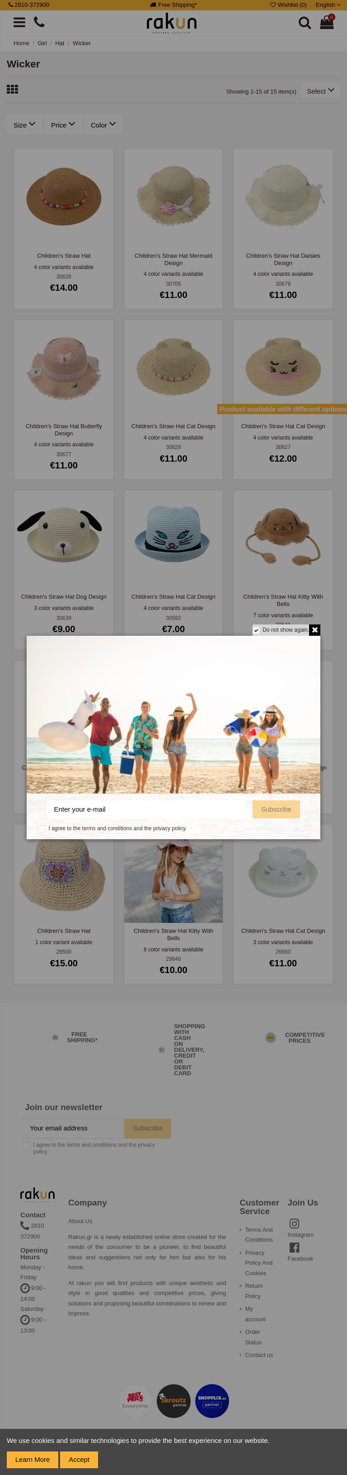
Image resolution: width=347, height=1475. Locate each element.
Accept (79, 1459)
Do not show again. (286, 630)
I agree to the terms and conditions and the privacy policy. (118, 828)
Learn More (32, 1459)
